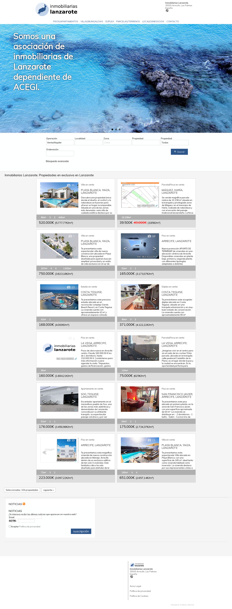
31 (71, 185)
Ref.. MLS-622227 (65, 307)
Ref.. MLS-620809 (146, 409)
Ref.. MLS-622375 (146, 205)
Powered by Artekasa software (182, 605)
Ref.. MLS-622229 (146, 256)
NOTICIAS (15, 504)
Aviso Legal (135, 586)
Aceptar (25, 526)
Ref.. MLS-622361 (65, 256)
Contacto (173, 21)
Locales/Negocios (153, 21)
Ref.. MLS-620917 (146, 358)
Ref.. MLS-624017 (65, 205)
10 (151, 236)
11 (71, 389)
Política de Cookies (139, 596)
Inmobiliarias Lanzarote (176, 3)
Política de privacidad (29, 526)
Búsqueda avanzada (57, 161)
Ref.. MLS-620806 (65, 460)
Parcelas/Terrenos (128, 21)
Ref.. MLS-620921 (65, 358)
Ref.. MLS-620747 (146, 460)
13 (71, 287)
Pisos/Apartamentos (65, 21)
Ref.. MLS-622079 (146, 307)
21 (151, 440)
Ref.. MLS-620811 (65, 409)
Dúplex (109, 21)
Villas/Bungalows (92, 21)
